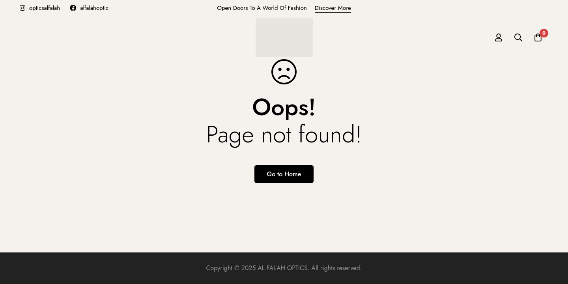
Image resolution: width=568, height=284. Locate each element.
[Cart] (538, 37)
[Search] (518, 37)
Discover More (333, 8)
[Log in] (498, 37)
